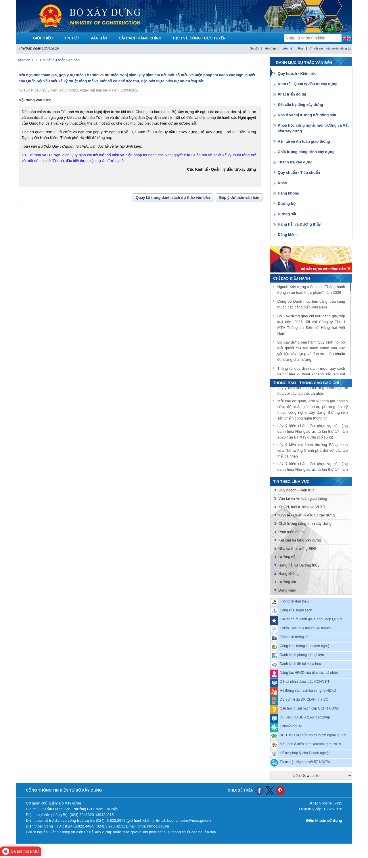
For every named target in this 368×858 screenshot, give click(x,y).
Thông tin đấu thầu (294, 601)
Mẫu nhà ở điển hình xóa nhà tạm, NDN (310, 744)
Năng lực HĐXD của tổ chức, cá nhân (309, 673)
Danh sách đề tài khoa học (300, 664)
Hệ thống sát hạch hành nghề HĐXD (308, 691)
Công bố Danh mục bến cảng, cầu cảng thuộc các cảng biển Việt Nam (311, 304)
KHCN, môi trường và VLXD (301, 507)
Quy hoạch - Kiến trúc (297, 73)
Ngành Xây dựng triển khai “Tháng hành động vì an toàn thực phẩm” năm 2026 (311, 290)
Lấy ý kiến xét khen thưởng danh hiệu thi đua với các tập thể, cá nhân (312, 391)
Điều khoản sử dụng (324, 820)
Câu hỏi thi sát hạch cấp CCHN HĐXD (309, 708)
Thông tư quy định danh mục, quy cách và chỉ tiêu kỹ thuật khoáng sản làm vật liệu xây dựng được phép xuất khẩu (311, 374)
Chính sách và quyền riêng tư (330, 48)
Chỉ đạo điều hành (291, 278)
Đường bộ (287, 203)
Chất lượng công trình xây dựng (306, 152)
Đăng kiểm (287, 234)
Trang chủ (24, 60)
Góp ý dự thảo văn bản (239, 197)
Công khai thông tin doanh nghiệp (305, 646)
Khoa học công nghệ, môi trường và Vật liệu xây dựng (313, 128)
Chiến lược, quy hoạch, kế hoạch (305, 628)
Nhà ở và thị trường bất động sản (307, 115)
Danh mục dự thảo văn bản (304, 62)
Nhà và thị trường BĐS (297, 548)
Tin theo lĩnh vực (291, 481)
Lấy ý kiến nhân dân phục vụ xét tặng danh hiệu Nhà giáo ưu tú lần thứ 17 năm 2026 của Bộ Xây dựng (312, 470)
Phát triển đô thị (292, 94)
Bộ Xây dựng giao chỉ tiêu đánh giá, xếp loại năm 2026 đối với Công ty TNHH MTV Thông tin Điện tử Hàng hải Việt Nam (311, 324)
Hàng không (288, 193)
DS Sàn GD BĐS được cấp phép (305, 717)
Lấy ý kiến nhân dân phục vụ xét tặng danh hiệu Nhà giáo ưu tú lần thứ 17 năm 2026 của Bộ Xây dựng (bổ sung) (312, 432)
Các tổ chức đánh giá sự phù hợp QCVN (311, 619)
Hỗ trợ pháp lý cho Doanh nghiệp (305, 753)
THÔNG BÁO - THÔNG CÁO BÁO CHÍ (306, 383)
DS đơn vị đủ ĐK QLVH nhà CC (304, 699)
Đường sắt (287, 214)
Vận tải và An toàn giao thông (304, 141)
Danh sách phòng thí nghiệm (302, 655)
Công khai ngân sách (296, 610)
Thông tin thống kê (294, 637)
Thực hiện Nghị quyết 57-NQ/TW (305, 762)
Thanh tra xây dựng (295, 162)
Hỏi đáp (270, 48)
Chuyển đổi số (291, 726)
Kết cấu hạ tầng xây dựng (300, 104)
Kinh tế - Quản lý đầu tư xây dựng (308, 84)
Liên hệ (287, 48)
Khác (282, 183)
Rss (301, 48)
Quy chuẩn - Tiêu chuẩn (299, 172)
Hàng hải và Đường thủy (299, 224)
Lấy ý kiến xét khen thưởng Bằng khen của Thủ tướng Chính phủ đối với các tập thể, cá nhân (312, 451)
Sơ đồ (254, 48)
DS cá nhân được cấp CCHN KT (304, 682)
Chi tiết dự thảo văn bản (60, 60)
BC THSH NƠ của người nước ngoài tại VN (313, 735)
